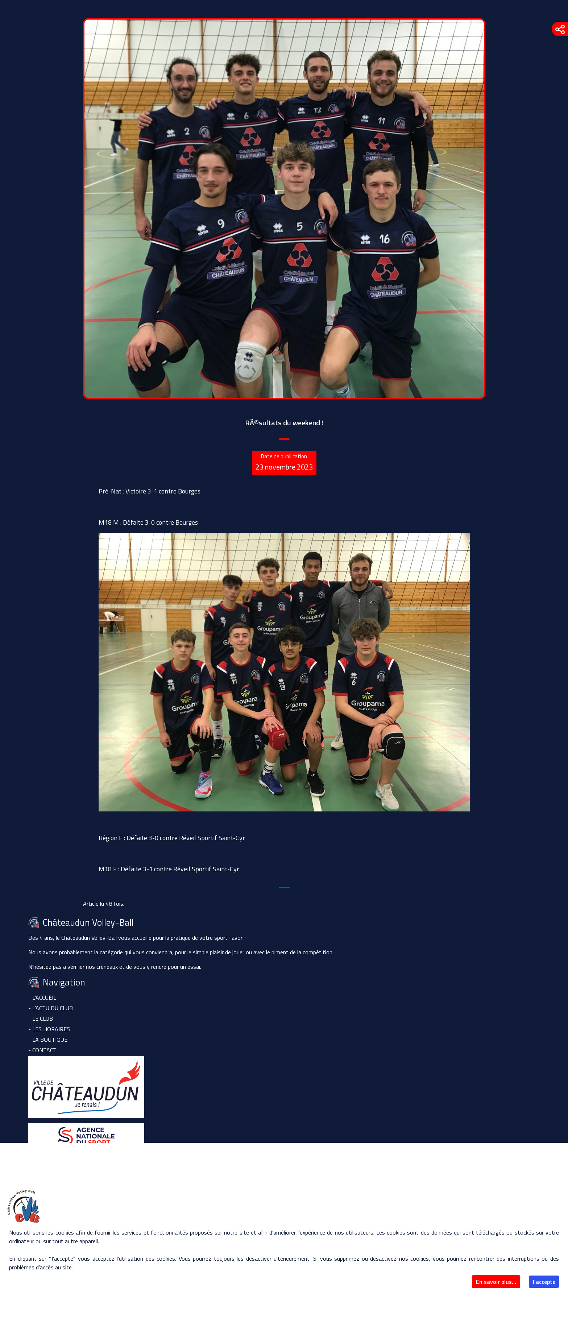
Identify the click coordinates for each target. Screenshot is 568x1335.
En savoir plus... (496, 1281)
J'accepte (543, 1281)
